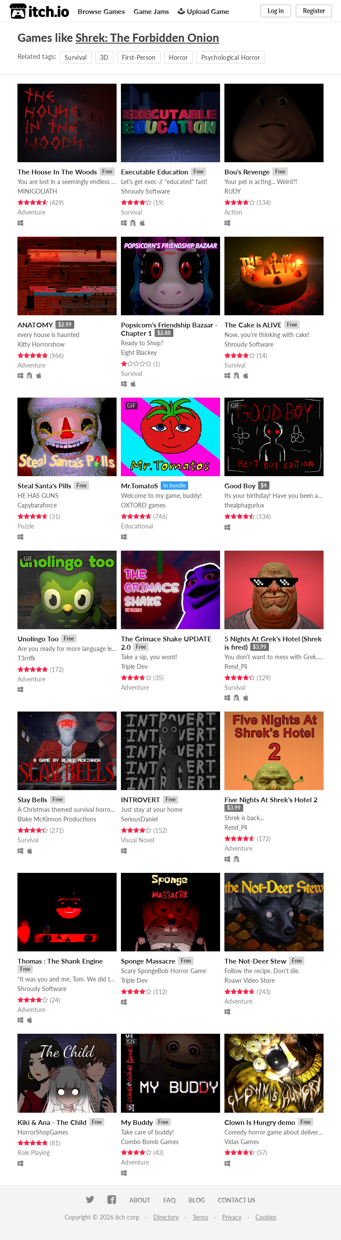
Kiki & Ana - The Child (51, 1122)
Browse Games (101, 11)
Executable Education (154, 171)
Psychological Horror (230, 57)
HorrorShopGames (42, 1132)
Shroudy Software (145, 191)
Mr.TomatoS (139, 485)
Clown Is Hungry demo (259, 1122)
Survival (76, 57)
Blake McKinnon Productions (56, 819)
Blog (197, 1200)
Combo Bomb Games (150, 1141)
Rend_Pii (235, 666)
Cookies (265, 1217)
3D (104, 57)
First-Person (139, 57)
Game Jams (151, 11)
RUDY (232, 191)
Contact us (236, 1200)
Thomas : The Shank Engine (60, 961)
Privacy (231, 1217)
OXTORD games (143, 505)
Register (314, 10)
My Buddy (137, 1122)
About (139, 1200)
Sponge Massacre (148, 961)
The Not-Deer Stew (255, 961)
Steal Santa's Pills (44, 485)
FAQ (169, 1200)
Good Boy (239, 485)
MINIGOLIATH (37, 191)
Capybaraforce (37, 505)
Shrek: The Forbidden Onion (147, 37)
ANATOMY (35, 324)
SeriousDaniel (139, 819)
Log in (276, 10)
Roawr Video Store (249, 980)
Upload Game (203, 11)
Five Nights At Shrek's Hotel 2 (270, 799)
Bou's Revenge (247, 171)
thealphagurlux (244, 505)
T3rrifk (26, 658)
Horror (178, 57)
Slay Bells (32, 799)
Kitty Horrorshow (41, 344)
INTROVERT (140, 799)
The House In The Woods (57, 171)
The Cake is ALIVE (253, 324)
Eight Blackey (139, 352)
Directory (166, 1217)
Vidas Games (241, 1141)
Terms (200, 1217)
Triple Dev (134, 666)
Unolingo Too (38, 638)
